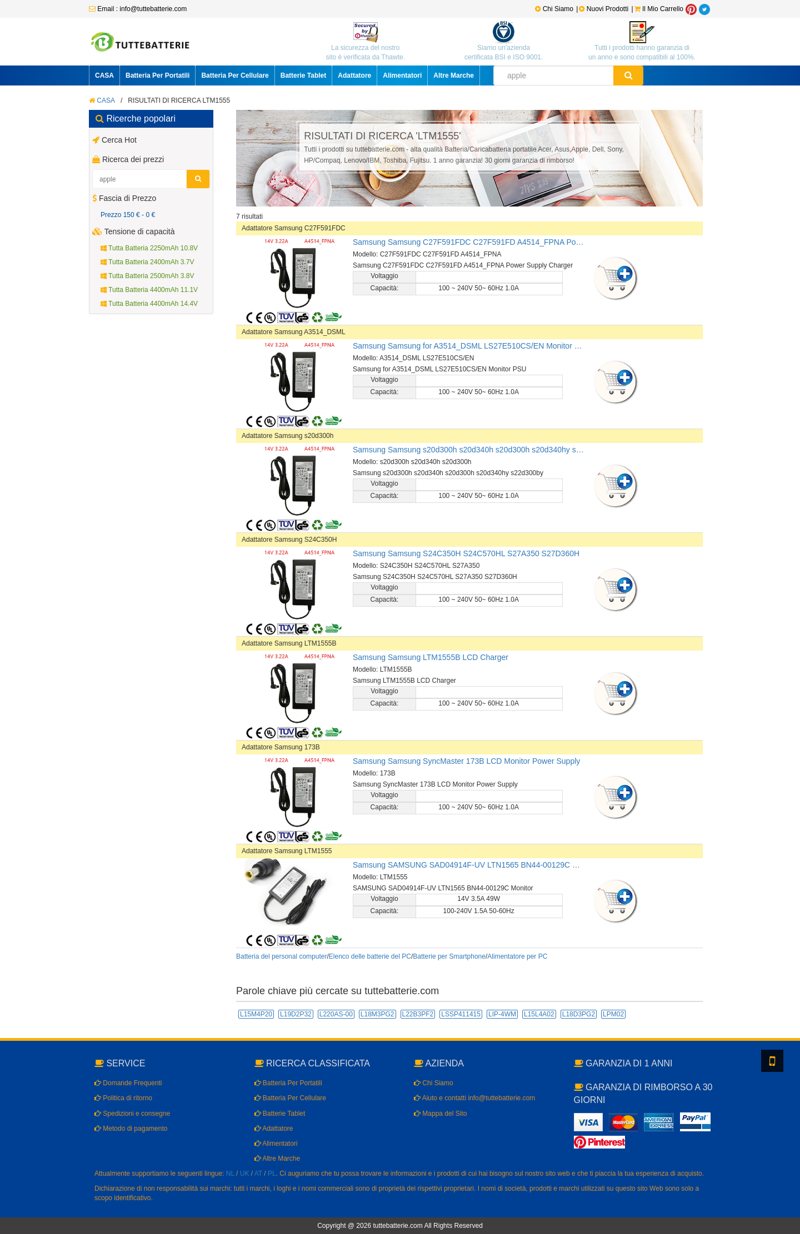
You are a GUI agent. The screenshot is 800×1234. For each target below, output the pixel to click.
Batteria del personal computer (281, 956)
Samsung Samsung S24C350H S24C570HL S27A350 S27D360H (466, 553)
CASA (104, 75)
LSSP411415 (461, 1014)
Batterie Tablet (303, 75)
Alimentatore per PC (517, 956)
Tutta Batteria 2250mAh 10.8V (149, 248)
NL (230, 1173)
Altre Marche (453, 75)
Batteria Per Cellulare (234, 75)
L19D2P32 (296, 1014)
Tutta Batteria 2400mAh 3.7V (147, 262)
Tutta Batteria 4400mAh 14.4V (149, 304)
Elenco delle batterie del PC (370, 956)
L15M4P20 (256, 1014)
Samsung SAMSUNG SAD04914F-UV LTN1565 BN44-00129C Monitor (469, 864)
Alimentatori (402, 75)
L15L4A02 (539, 1014)
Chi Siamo (554, 9)
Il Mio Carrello (658, 9)
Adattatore (354, 75)
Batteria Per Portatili (157, 75)
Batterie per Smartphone (449, 956)
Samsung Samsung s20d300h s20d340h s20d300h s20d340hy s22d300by (469, 449)
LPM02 (613, 1014)
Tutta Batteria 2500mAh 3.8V (147, 276)
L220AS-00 (336, 1014)
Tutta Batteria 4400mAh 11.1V (149, 290)
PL (272, 1173)
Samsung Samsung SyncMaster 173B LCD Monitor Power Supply (466, 761)
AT (258, 1173)
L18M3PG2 (377, 1014)
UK (244, 1173)
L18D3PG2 (578, 1014)
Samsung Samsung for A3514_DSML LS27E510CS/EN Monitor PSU (469, 345)
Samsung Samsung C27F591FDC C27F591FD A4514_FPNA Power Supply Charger (469, 242)
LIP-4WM (502, 1014)
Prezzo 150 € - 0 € (128, 215)
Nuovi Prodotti (604, 9)
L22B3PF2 (418, 1014)
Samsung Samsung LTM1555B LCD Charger (430, 657)
